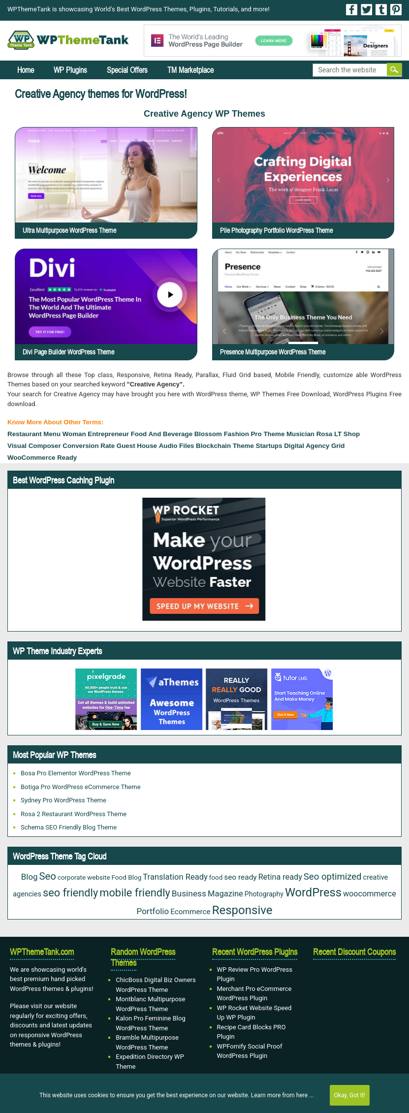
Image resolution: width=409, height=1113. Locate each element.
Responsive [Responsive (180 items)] (242, 910)
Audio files (176, 445)
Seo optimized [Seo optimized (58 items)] (333, 876)
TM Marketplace (190, 69)
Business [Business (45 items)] (189, 893)
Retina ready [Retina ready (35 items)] (280, 877)
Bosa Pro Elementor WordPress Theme (76, 773)
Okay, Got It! (349, 1095)
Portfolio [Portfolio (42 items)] (153, 911)
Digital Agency (306, 445)
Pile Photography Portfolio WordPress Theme (276, 230)
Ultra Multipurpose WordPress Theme (69, 230)
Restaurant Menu (34, 434)
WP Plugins (70, 69)
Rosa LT (329, 434)
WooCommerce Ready (42, 457)
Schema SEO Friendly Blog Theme (69, 827)
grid (338, 445)
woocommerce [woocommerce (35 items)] (369, 893)
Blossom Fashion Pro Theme (239, 434)
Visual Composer (34, 445)
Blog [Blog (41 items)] (29, 877)
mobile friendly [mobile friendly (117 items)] (134, 893)
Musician (300, 434)
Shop (352, 434)
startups (269, 445)
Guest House (137, 445)
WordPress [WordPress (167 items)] (313, 892)
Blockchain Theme (225, 445)
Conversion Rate (89, 445)
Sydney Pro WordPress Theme (63, 800)
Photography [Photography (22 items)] (264, 894)
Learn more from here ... (282, 1095)
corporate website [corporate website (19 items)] (84, 877)
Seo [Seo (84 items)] (47, 876)
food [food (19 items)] (215, 877)
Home (25, 69)
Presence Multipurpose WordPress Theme (272, 352)
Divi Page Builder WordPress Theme (68, 352)
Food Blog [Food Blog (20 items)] (126, 877)
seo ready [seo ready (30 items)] (240, 877)
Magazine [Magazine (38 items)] (225, 893)
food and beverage (161, 434)
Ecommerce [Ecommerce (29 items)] (190, 911)
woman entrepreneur (96, 434)
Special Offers (127, 69)
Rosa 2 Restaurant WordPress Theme (73, 814)
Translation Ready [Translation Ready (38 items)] (175, 877)
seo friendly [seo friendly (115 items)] (70, 893)
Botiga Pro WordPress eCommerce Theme (81, 787)
